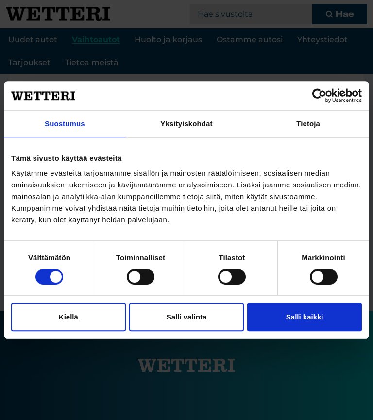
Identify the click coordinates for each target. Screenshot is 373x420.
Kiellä (68, 317)
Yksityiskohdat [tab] (186, 123)
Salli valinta (187, 317)
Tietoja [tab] (308, 123)
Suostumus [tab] (65, 123)
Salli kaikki (304, 317)
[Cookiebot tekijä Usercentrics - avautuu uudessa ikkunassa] (319, 95)
